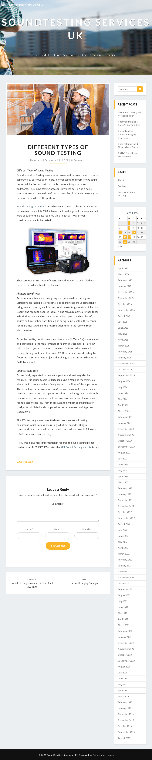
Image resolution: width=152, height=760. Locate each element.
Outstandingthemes (103, 755)
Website (86, 529)
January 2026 (124, 286)
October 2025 (125, 303)
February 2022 (125, 559)
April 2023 (123, 476)
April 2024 (123, 405)
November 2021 (126, 577)
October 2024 (125, 369)
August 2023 (124, 452)
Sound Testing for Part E (30, 206)
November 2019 (126, 720)
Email (58, 529)
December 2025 (126, 292)
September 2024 (126, 375)
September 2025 (126, 309)
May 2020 (122, 684)
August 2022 (124, 523)
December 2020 (126, 642)
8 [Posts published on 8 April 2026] (129, 227)
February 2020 (125, 702)
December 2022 (126, 500)
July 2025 (122, 321)
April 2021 (123, 619)
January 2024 (124, 422)
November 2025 (126, 298)
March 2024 (123, 410)
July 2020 (122, 672)
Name (29, 529)
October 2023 (125, 440)
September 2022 (126, 517)
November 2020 (126, 648)
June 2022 (123, 535)
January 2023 (124, 494)
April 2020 (123, 690)
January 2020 (124, 708)
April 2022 (123, 547)
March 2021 (123, 625)
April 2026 (123, 268)
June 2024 (123, 393)
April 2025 (123, 339)
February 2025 (125, 351)
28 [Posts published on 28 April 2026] (125, 241)
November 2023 (126, 434)
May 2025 (122, 333)
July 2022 (122, 529)
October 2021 (125, 583)
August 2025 (124, 315)
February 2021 (125, 630)
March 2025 (123, 345)
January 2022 (124, 565)
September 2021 (126, 589)
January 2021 (124, 636)
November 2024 (126, 363)
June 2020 (123, 678)
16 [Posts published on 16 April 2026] (134, 232)
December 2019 (126, 714)
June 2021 (123, 607)
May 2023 (122, 470)
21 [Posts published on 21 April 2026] (125, 237)
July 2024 (122, 387)
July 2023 (122, 458)
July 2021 (122, 601)
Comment (57, 503)
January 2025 (124, 357)
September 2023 (126, 446)
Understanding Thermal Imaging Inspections (127, 134)
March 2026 (123, 274)
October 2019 (125, 726)
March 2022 (123, 553)
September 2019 (126, 732)
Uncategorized (25, 461)
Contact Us (123, 186)
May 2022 (122, 541)
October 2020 (125, 654)
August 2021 (124, 595)
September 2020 (126, 660)
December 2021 (126, 571)
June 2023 (123, 464)
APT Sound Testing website (76, 447)
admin (38, 160)
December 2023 (126, 428)
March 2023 (123, 482)
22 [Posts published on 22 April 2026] (129, 237)
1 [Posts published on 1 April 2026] (129, 223)
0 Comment (78, 160)
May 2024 (122, 399)
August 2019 (124, 738)
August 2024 (124, 381)
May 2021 (122, 613)
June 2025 (123, 327)
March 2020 (123, 696)
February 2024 (125, 416)
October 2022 (125, 511)
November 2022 (126, 506)
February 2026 (125, 280)
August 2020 (124, 666)
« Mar (120, 245)
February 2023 (125, 488)
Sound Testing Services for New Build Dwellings (32, 583)
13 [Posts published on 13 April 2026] (120, 232)
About (121, 180)
